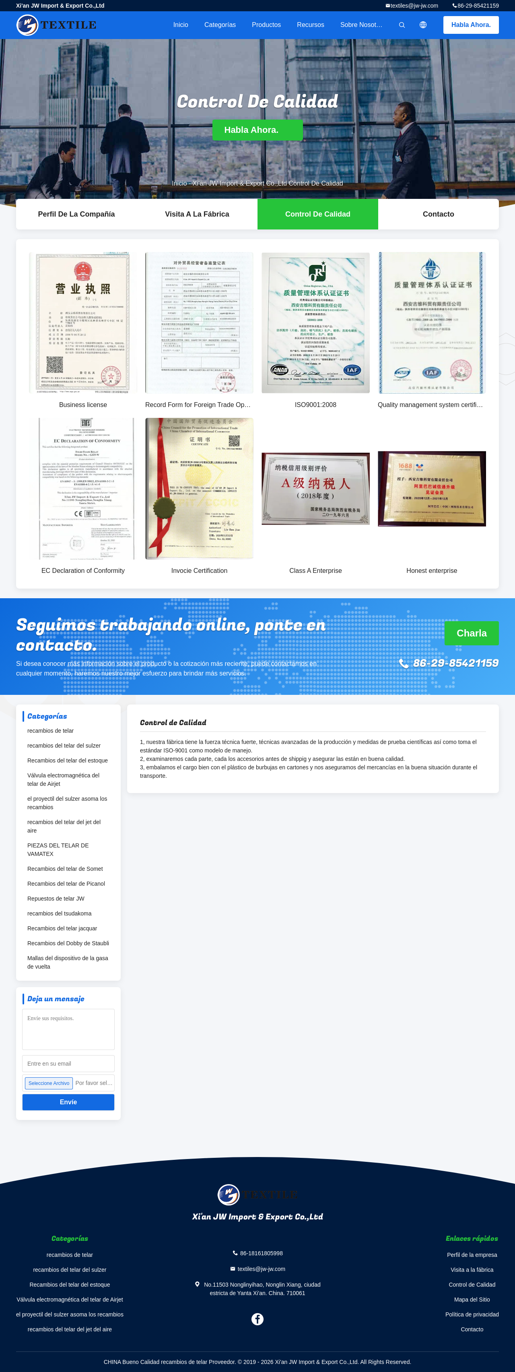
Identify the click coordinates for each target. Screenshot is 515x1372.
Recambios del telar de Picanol (66, 883)
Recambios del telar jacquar (62, 928)
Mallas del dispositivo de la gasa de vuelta (67, 962)
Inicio (180, 24)
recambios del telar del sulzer (64, 745)
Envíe (68, 1102)
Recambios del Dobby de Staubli (68, 943)
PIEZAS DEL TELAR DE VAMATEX (58, 849)
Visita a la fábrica (197, 214)
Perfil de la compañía (76, 214)
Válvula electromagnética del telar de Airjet (63, 779)
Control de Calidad (317, 214)
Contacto (438, 214)
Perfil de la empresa (472, 1255)
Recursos (310, 24)
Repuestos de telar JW (55, 898)
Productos (266, 24)
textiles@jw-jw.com (414, 5)
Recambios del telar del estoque (67, 760)
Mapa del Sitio (472, 1299)
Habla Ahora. (471, 24)
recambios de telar (50, 730)
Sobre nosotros (362, 24)
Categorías (220, 24)
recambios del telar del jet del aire (64, 826)
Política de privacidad (472, 1314)
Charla (472, 633)
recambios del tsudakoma (59, 913)
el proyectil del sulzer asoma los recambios (67, 803)
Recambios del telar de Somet (65, 869)
